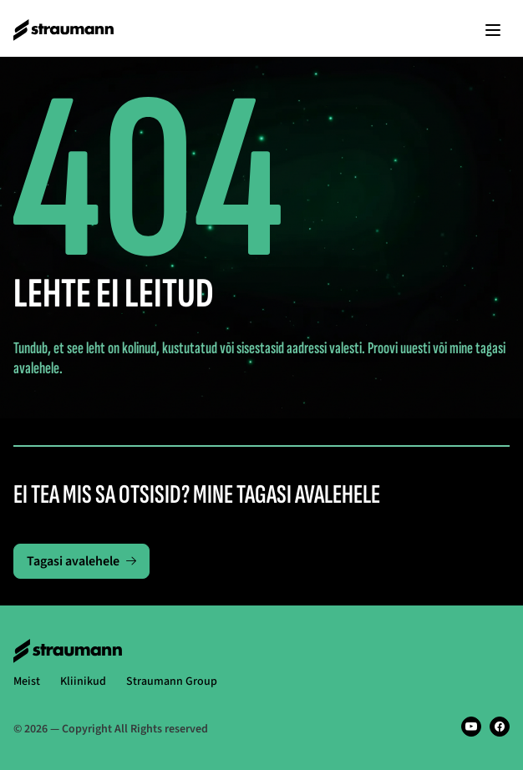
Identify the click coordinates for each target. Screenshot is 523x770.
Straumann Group (171, 681)
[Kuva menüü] (493, 30)
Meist (26, 681)
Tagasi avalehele (81, 561)
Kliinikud (83, 681)
